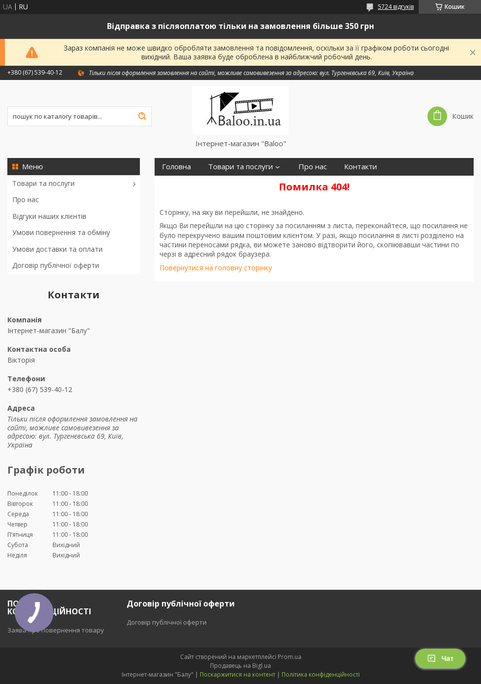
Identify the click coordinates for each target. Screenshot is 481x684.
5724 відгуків (396, 6)
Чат (440, 658)
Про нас (25, 199)
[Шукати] (142, 116)
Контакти (360, 166)
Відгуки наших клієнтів (49, 216)
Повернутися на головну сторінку (216, 267)
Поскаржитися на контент (237, 674)
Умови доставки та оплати (57, 249)
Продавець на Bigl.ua (240, 665)
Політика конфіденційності (321, 674)
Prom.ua (289, 657)
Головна (176, 166)
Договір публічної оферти (55, 265)
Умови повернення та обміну (61, 232)
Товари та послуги (43, 183)
